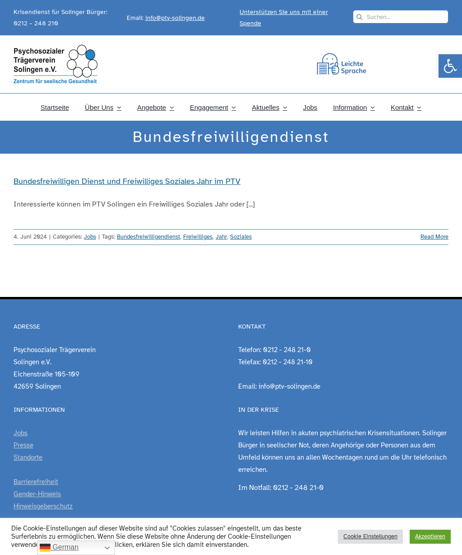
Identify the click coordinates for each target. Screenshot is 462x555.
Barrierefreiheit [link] (36, 482)
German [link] (59, 547)
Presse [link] (23, 445)
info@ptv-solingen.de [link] (175, 18)
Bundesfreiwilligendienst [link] (148, 236)
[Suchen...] (400, 17)
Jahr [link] (221, 236)
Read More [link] (434, 236)
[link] (450, 66)
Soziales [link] (241, 236)
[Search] (359, 17)
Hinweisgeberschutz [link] (43, 506)
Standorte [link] (28, 457)
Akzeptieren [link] (430, 536)
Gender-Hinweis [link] (37, 494)
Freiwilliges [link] (198, 236)
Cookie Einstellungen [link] (370, 536)
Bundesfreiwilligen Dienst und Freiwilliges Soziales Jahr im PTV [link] (127, 181)
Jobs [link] (90, 236)
